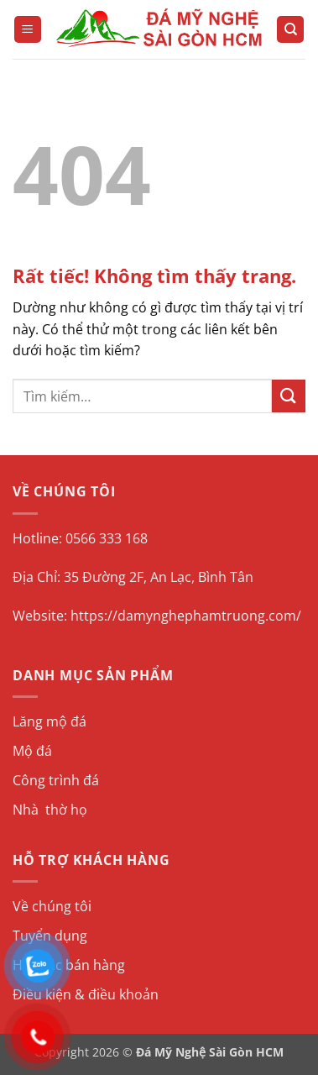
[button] (27, 30)
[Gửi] (288, 396)
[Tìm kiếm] (290, 30)
